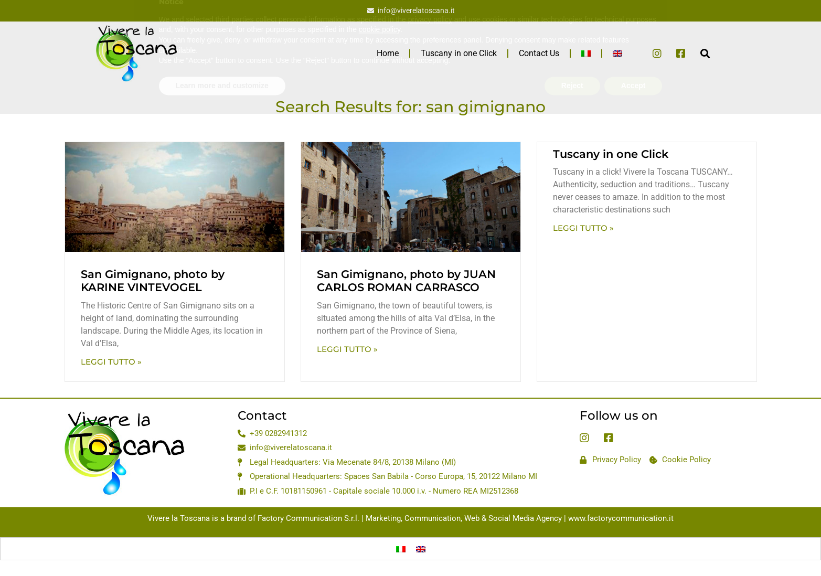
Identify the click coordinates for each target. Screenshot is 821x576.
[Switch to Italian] (586, 53)
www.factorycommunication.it (621, 518)
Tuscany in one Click (459, 53)
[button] (705, 53)
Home (388, 53)
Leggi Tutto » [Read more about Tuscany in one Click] (583, 228)
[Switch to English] (421, 548)
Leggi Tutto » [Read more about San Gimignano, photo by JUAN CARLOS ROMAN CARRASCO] (347, 349)
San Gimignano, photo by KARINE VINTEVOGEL (153, 281)
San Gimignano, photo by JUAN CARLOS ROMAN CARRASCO (406, 281)
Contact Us (539, 53)
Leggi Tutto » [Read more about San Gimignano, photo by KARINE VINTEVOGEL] (111, 362)
